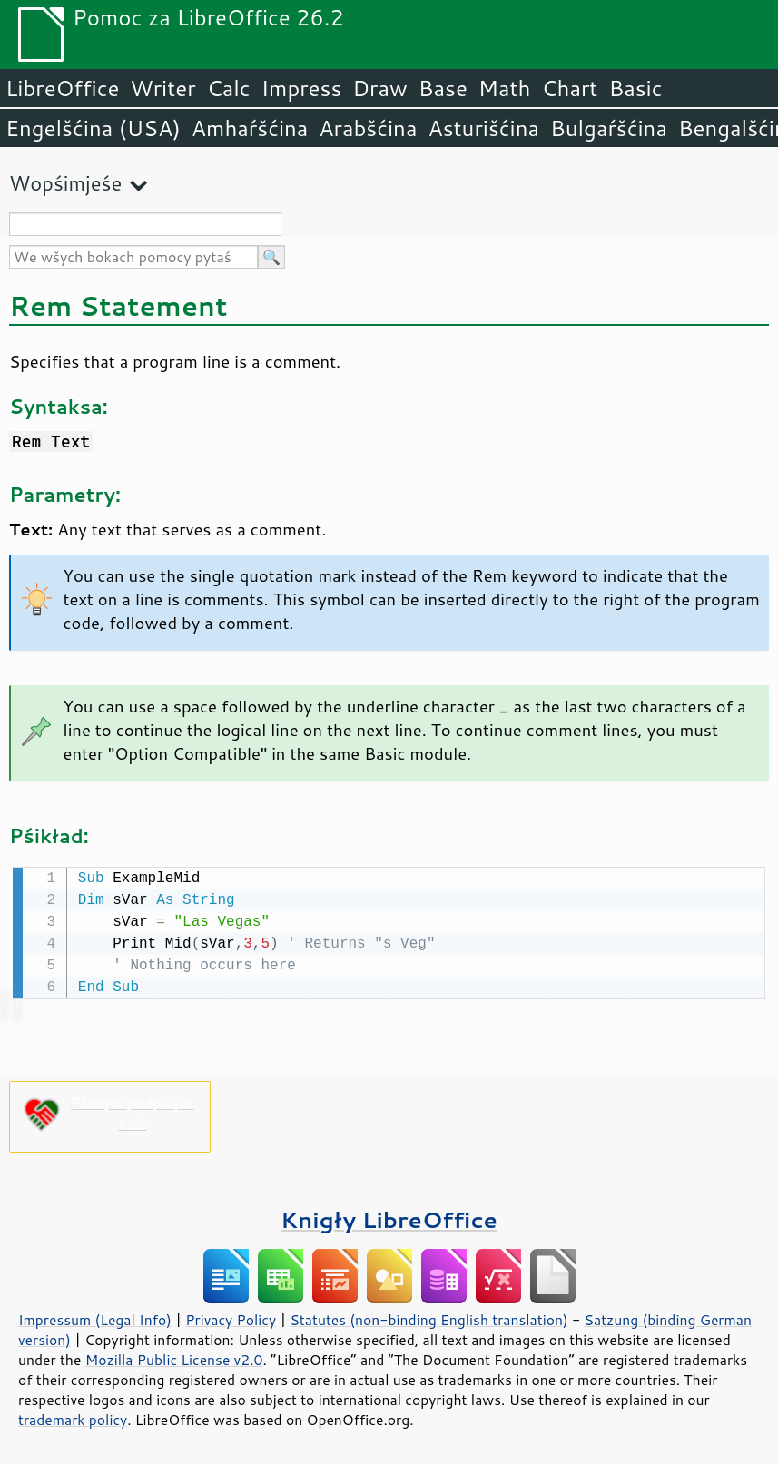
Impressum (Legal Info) (95, 1318)
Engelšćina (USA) (93, 128)
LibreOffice (62, 88)
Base (443, 88)
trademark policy (72, 1418)
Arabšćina (368, 128)
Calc (229, 88)
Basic (635, 88)
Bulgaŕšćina (608, 128)
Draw (379, 88)
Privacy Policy (230, 1318)
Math (504, 88)
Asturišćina (483, 128)
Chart (569, 88)
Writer (162, 88)
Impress (301, 88)
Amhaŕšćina (250, 128)
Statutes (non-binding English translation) (428, 1318)
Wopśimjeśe (65, 183)
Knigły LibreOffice (389, 1217)
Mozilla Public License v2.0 (174, 1358)
